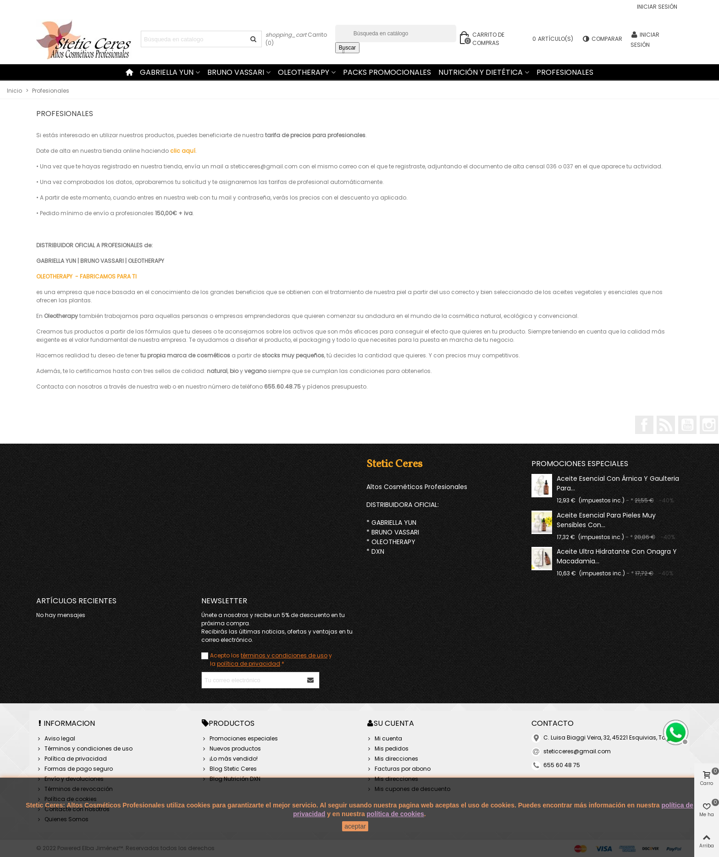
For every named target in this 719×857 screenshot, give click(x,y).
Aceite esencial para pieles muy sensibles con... (606, 520)
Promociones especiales (579, 463)
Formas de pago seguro (74, 769)
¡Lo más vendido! (229, 759)
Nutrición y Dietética (480, 72)
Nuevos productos (231, 749)
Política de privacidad (71, 759)
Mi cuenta (384, 739)
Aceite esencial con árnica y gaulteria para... (618, 483)
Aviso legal (55, 739)
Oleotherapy (303, 72)
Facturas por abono (398, 769)
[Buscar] (395, 33)
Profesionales (564, 72)
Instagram (709, 425)
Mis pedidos (387, 749)
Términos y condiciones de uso (84, 749)
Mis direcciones (392, 759)
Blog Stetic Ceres (229, 769)
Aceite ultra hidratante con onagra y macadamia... (617, 556)
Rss (666, 425)
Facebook (644, 425)
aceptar (355, 826)
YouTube (687, 425)
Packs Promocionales (387, 72)
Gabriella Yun (167, 72)
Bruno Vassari (235, 72)
